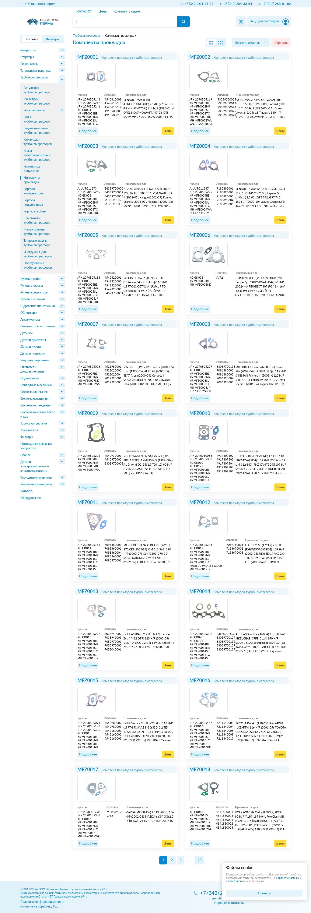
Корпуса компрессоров (33, 191)
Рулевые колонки (32, 299)
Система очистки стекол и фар (37, 414)
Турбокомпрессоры (34, 77)
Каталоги (26, 491)
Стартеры (27, 57)
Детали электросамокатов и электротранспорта (34, 466)
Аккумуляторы (30, 319)
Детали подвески (32, 353)
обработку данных (287, 878)
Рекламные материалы (36, 484)
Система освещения (34, 398)
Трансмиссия (29, 430)
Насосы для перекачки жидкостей (36, 446)
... (189, 860)
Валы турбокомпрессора (37, 119)
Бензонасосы (29, 64)
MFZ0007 (87, 324)
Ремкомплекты (34, 110)
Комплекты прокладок (32, 180)
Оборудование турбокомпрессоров (38, 265)
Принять (264, 893)
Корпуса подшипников (33, 202)
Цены (168, 131)
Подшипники (29, 378)
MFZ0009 (87, 413)
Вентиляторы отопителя (37, 326)
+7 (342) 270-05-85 (222, 893)
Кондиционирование (34, 360)
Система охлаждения (35, 405)
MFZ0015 (87, 680)
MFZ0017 (87, 769)
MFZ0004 (199, 146)
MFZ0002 (199, 57)
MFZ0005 (87, 235)
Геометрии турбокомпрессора (37, 101)
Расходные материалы (36, 477)
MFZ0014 (199, 591)
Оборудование (30, 498)
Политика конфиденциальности (42, 901)
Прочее (25, 455)
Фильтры (26, 437)
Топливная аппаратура (35, 70)
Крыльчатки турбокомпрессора (37, 220)
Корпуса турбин (35, 211)
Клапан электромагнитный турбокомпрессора (37, 155)
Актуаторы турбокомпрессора (37, 90)
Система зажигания (34, 392)
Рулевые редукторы (34, 292)
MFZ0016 (199, 680)
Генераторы (28, 50)
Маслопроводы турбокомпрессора (37, 232)
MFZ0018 (199, 769)
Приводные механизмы (36, 385)
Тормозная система (33, 423)
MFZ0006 (199, 235)
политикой (235, 881)
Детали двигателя (33, 340)
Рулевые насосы (31, 285)
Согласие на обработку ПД (38, 906)
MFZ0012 (199, 502)
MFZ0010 (199, 413)
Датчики (26, 333)
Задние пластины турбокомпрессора (37, 130)
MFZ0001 (87, 57)
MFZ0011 (87, 502)
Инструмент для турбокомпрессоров (38, 254)
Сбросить (281, 43)
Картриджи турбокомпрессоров (38, 142)
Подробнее (88, 131)
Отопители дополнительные (32, 369)
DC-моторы (28, 312)
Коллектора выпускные (32, 169)
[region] (182, 36)
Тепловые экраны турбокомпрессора (37, 243)
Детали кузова (30, 346)
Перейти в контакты (229, 903)
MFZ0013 (87, 591)
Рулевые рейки (30, 279)
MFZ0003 (87, 146)
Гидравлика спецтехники (37, 306)
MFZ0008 (199, 324)
